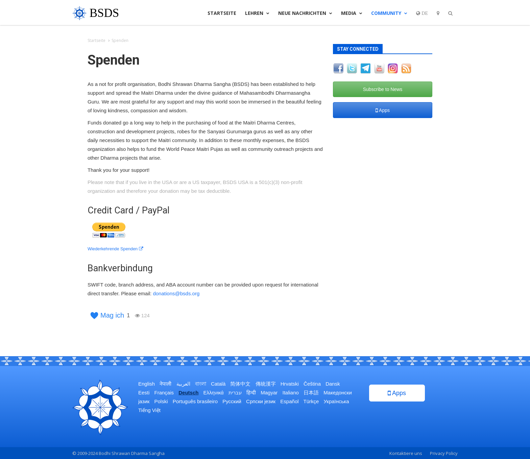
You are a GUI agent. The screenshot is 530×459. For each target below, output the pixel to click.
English (146, 384)
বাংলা (200, 384)
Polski (161, 401)
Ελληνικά (213, 392)
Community (389, 13)
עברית (235, 392)
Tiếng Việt (149, 410)
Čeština (312, 384)
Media (351, 13)
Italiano (290, 392)
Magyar (269, 392)
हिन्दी (251, 392)
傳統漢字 (266, 384)
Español (289, 401)
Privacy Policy (444, 453)
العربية (183, 384)
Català (218, 384)
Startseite (222, 13)
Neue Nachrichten (305, 13)
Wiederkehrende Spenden (115, 248)
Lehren (257, 13)
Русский (231, 401)
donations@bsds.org (176, 293)
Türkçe (311, 401)
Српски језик (260, 401)
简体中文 (240, 384)
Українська (336, 401)
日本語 (311, 392)
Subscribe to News (383, 89)
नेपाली (165, 384)
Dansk (333, 384)
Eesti (143, 392)
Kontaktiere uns (405, 453)
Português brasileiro (195, 401)
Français (164, 392)
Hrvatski (290, 384)
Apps (383, 110)
